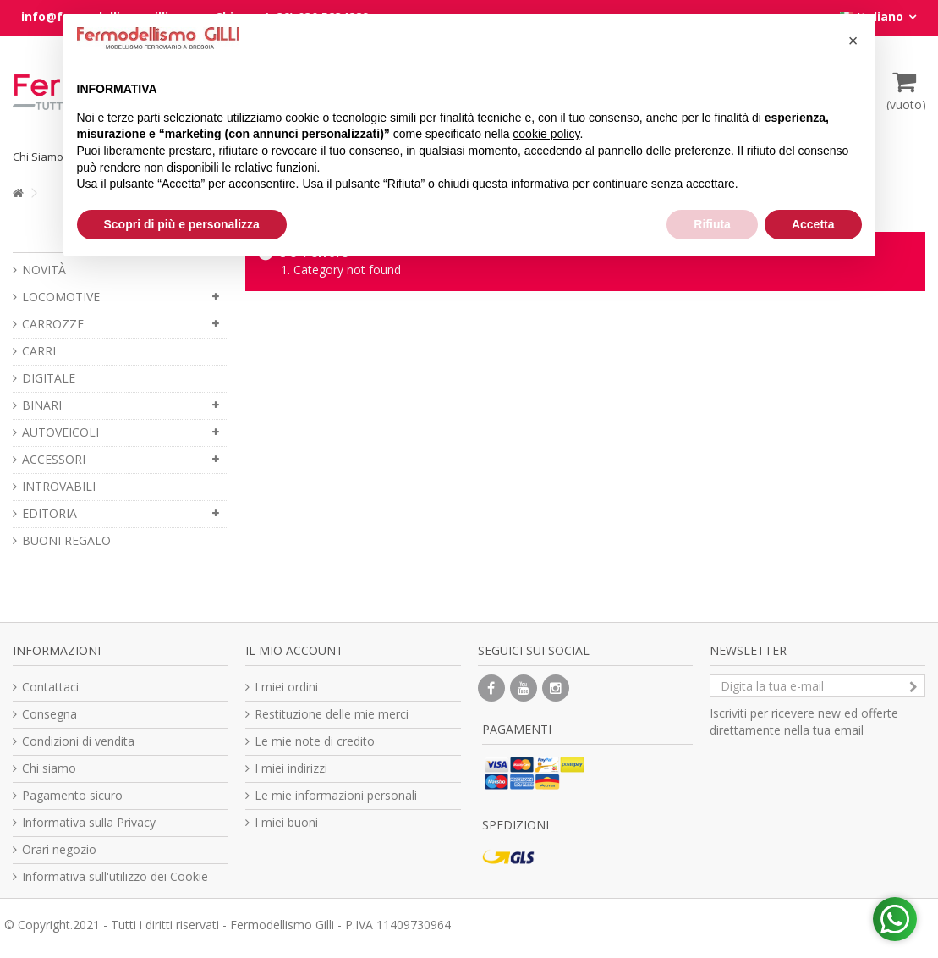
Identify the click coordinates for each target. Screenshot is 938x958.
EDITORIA (49, 513)
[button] (853, 40)
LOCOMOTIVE (61, 297)
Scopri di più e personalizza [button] (182, 224)
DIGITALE (48, 378)
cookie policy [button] (546, 133)
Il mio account (294, 650)
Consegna (49, 714)
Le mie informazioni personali (336, 795)
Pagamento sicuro (72, 795)
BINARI (42, 405)
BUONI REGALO (66, 540)
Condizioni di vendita (78, 741)
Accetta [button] (813, 224)
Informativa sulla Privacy (89, 822)
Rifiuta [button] (712, 224)
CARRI (39, 351)
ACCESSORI (53, 459)
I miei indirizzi (291, 768)
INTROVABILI (59, 486)
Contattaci (50, 687)
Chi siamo (49, 768)
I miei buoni (286, 822)
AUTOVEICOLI (60, 432)
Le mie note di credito (315, 741)
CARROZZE (53, 324)
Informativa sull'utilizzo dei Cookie (115, 876)
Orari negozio (59, 849)
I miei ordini (286, 687)
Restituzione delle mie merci (332, 714)
